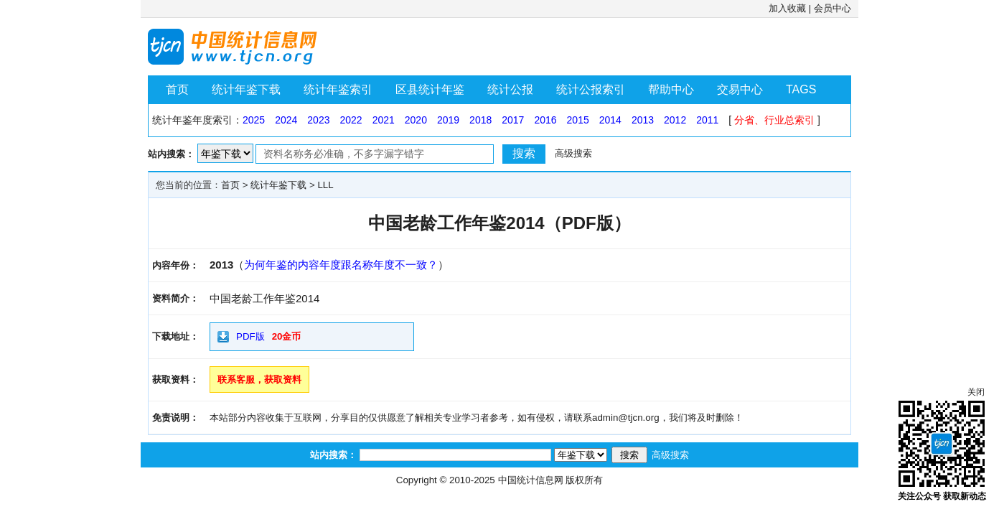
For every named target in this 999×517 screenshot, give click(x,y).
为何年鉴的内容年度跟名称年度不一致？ (341, 264)
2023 (318, 120)
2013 (643, 120)
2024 (286, 120)
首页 (177, 89)
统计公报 (510, 89)
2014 (610, 120)
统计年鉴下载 (246, 89)
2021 (383, 120)
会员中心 (832, 8)
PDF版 (250, 336)
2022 (350, 120)
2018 (480, 120)
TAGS (801, 89)
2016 (545, 120)
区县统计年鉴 (429, 89)
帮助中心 (671, 89)
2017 (513, 120)
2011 (707, 120)
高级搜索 (573, 153)
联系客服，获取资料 (259, 379)
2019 (448, 120)
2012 (675, 120)
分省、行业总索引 (774, 120)
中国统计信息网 (530, 480)
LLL (325, 185)
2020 (416, 120)
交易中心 (740, 89)
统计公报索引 (590, 89)
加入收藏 (787, 8)
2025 (254, 120)
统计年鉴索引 (338, 89)
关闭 (976, 392)
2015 (578, 120)
